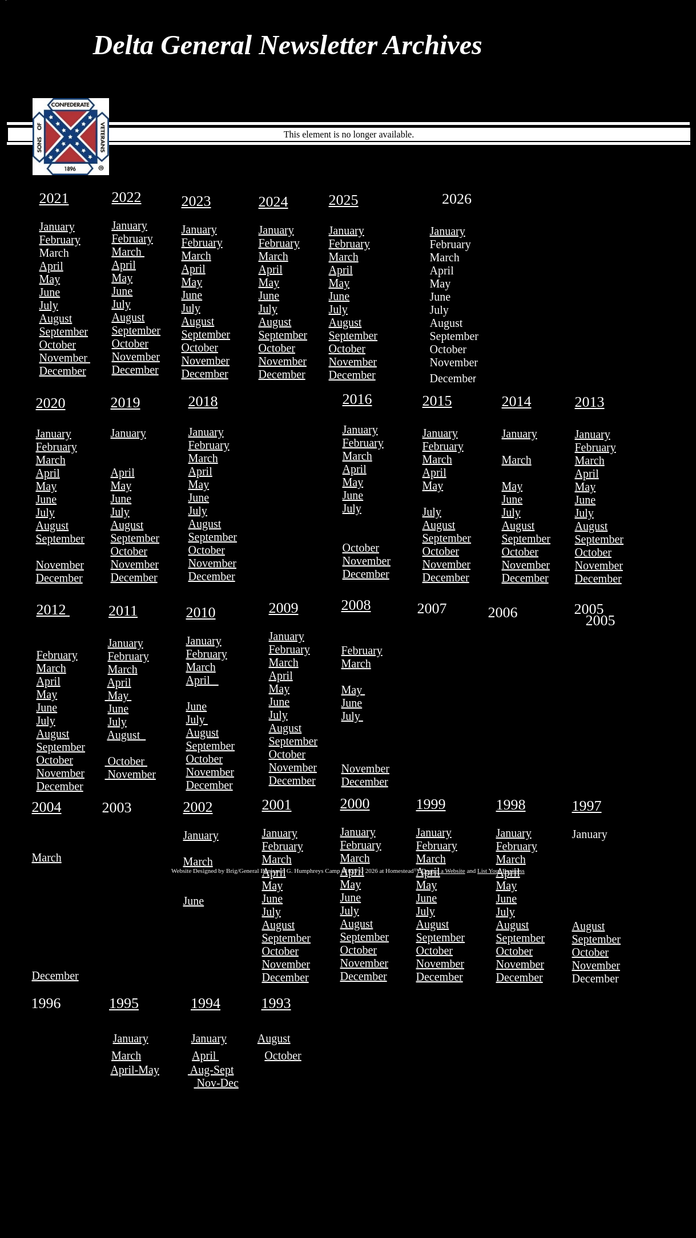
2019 (125, 402)
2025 (344, 200)
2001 (277, 804)
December (62, 371)
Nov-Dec (216, 1083)
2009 (284, 608)
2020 (51, 403)
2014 (517, 401)
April (51, 266)
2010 (201, 612)
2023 (196, 201)
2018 (203, 401)
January (57, 226)
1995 (124, 1003)
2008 (356, 605)
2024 (273, 201)
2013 (590, 402)
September (63, 331)
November (64, 357)
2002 (198, 807)
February (60, 239)
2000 (355, 803)
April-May (134, 1069)
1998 (511, 804)
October (57, 344)
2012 (53, 609)
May (50, 279)
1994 (205, 1003)
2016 (357, 399)
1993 (276, 1003)
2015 (437, 401)
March (128, 251)
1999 (431, 804)
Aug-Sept (211, 1069)
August (56, 318)
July (48, 305)
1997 (587, 806)
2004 (47, 807)
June (50, 292)
